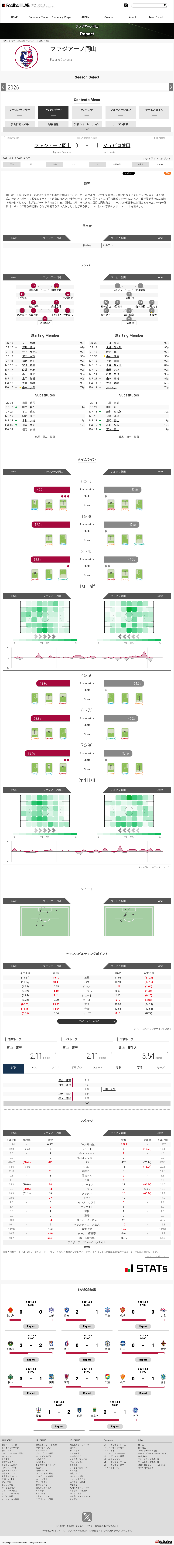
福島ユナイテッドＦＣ (79, 1445)
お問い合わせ (111, 1526)
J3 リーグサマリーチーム (115, 1462)
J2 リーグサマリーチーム (115, 1453)
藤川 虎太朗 (114, 411)
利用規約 (61, 1526)
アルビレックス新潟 (44, 1476)
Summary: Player (62, 17)
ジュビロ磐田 (116, 145)
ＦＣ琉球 (74, 1499)
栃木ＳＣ (74, 1448)
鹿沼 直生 (112, 420)
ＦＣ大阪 (74, 1471)
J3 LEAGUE (75, 1440)
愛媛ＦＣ (74, 1485)
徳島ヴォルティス (43, 1488)
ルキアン (111, 387)
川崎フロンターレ (9, 1468)
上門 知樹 (28, 378)
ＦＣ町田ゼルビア (9, 1465)
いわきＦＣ (40, 1459)
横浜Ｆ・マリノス (9, 1471)
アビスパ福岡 (7, 1496)
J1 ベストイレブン (112, 1451)
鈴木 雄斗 (112, 351)
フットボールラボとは (147, 1451)
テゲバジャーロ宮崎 (44, 1499)
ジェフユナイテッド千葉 (12, 1453)
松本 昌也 (112, 374)
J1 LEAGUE (7, 1440)
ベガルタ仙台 (41, 1451)
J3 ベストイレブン (112, 1468)
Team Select (156, 17)
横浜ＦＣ (40, 1468)
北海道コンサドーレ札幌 (46, 1445)
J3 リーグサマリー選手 (114, 1465)
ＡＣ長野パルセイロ (78, 1459)
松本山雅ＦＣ (75, 1456)
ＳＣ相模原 (74, 1453)
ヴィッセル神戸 (8, 1488)
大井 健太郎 (114, 347)
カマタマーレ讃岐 (77, 1482)
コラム (141, 1445)
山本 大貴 (28, 387)
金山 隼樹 (28, 342)
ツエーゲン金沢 (76, 1462)
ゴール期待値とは (145, 1468)
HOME (14, 17)
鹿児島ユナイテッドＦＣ (80, 1496)
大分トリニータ (42, 1496)
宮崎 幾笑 (28, 365)
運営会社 (100, 1526)
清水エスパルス (8, 1473)
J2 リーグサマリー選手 (114, 1456)
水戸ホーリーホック (10, 1448)
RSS (168, 173)
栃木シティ (40, 1462)
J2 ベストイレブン (112, 1459)
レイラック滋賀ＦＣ (78, 1468)
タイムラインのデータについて (153, 867)
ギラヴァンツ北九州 (78, 1491)
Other (140, 1440)
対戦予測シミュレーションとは (151, 1465)
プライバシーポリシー (85, 1526)
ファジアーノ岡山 (52, 145)
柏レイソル (6, 1456)
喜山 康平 (28, 374)
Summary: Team (38, 17)
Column (108, 17)
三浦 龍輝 (112, 342)
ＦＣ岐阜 (74, 1465)
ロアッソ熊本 (75, 1493)
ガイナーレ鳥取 (76, 1476)
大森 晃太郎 (114, 365)
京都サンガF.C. (8, 1479)
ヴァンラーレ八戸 (43, 1448)
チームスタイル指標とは (148, 1462)
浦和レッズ (6, 1451)
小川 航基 (112, 424)
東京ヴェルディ (8, 1462)
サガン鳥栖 (40, 1493)
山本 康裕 (112, 378)
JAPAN (85, 17)
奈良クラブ (74, 1473)
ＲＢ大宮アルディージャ (46, 1465)
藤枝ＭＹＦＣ (41, 1485)
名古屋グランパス (9, 1476)
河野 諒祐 (28, 347)
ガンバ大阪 (6, 1482)
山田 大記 (112, 369)
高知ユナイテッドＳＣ (79, 1488)
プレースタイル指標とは (148, 1459)
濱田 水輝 (28, 356)
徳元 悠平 (28, 360)
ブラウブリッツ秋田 (44, 1453)
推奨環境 (70, 1526)
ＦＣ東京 (5, 1459)
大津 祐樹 (112, 383)
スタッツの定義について (157, 1256)
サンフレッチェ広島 (10, 1493)
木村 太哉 (28, 420)
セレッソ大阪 (7, 1485)
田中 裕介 (28, 407)
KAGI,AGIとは (144, 1456)
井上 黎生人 (30, 351)
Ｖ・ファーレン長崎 (10, 1499)
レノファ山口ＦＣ (77, 1479)
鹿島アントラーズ (9, 1445)
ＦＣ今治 (40, 1491)
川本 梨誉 (28, 424)
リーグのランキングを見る (87, 1021)
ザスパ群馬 (74, 1451)
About (132, 17)
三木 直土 (112, 429)
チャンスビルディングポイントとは (151, 1028)
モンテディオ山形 (43, 1456)
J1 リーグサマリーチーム (115, 1445)
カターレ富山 (41, 1479)
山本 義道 (112, 356)
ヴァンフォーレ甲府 (44, 1473)
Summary (108, 1440)
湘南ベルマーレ (42, 1471)
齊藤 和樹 (28, 383)
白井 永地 (28, 369)
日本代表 (142, 1448)
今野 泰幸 (112, 360)
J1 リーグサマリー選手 (114, 1448)
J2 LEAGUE (41, 1440)
